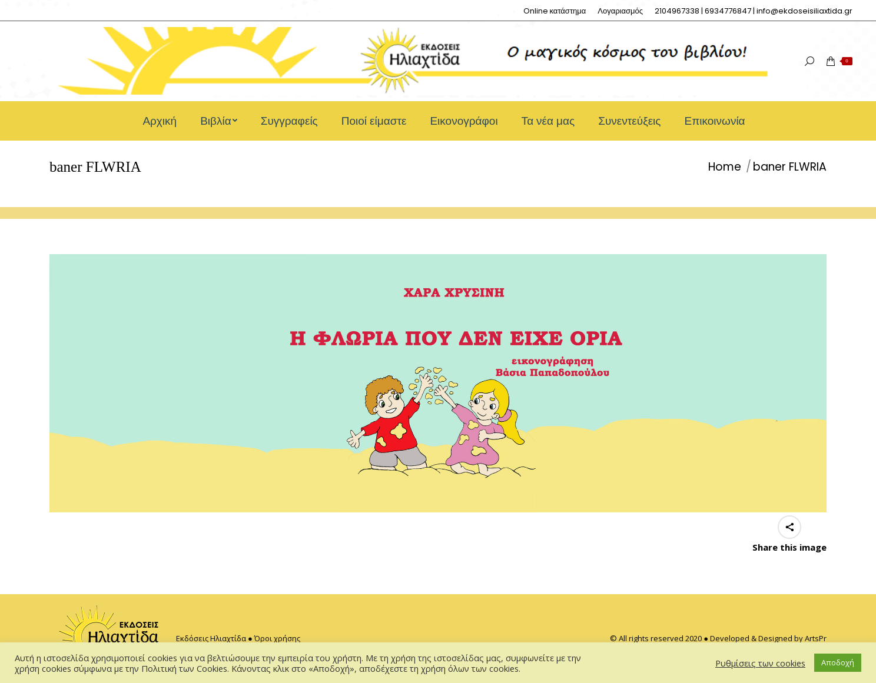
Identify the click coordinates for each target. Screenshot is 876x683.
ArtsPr (816, 638)
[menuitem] (554, 10)
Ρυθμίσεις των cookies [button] (760, 663)
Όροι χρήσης (277, 638)
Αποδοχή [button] (837, 662)
